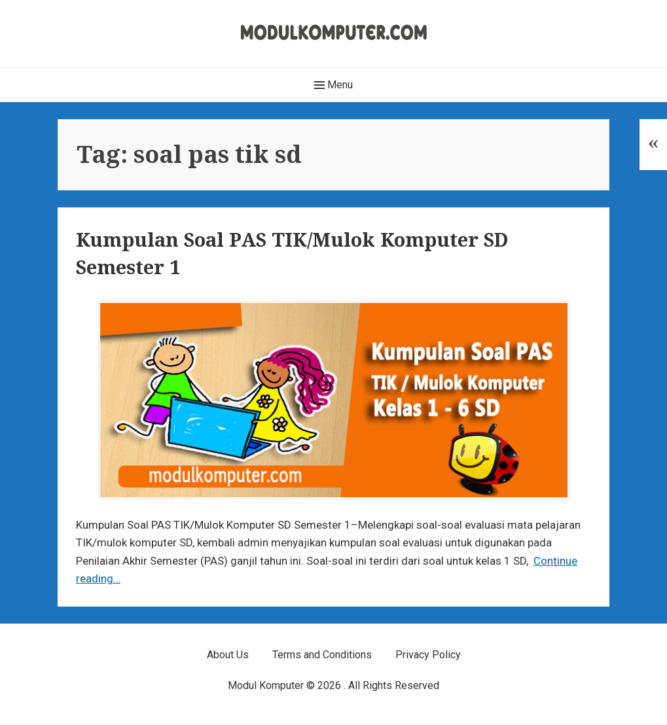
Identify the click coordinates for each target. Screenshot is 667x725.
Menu (333, 85)
